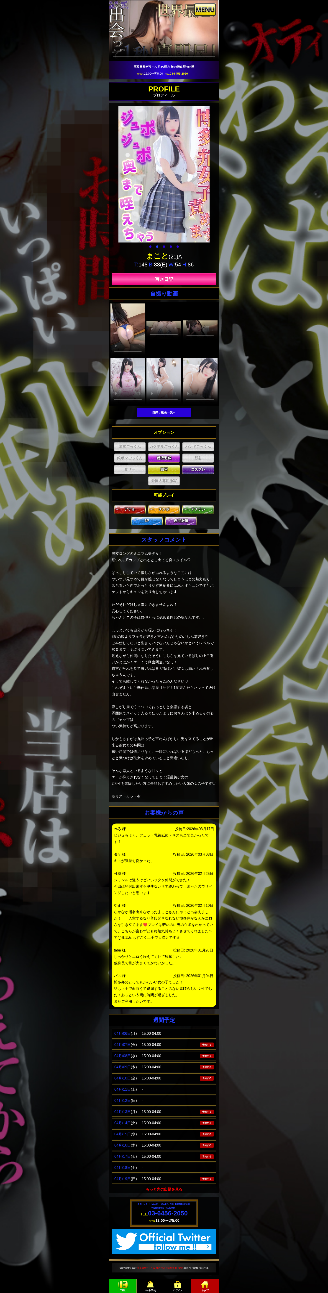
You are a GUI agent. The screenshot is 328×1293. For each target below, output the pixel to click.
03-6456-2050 (179, 73)
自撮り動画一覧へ (164, 412)
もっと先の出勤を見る (164, 1189)
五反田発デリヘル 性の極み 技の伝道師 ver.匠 (160, 1268)
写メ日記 (164, 279)
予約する (206, 1044)
